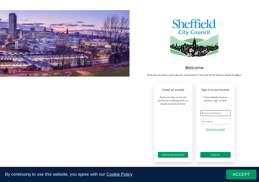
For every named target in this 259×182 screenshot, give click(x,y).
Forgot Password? (215, 129)
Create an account (173, 154)
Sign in (215, 154)
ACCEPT (241, 174)
